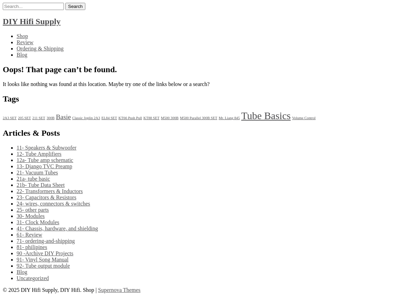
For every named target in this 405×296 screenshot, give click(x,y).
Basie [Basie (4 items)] (63, 117)
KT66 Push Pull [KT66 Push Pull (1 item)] (130, 118)
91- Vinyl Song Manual (42, 259)
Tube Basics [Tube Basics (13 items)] (266, 115)
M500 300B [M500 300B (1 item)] (169, 118)
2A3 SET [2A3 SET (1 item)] (10, 118)
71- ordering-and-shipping (46, 241)
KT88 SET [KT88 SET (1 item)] (151, 118)
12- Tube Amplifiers (39, 154)
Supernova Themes (119, 290)
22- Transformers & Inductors (50, 191)
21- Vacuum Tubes (37, 172)
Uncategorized (33, 278)
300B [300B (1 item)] (51, 118)
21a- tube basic (33, 179)
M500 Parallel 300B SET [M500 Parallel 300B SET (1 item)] (198, 118)
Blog (22, 55)
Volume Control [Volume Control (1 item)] (303, 118)
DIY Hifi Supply (31, 21)
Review (25, 42)
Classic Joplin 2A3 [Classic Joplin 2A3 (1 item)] (86, 118)
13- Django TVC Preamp (44, 166)
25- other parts (33, 210)
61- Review (29, 235)
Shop (22, 36)
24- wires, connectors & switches (53, 204)
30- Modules (31, 216)
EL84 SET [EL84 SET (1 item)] (109, 118)
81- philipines (32, 247)
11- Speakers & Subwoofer (46, 148)
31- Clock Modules (38, 222)
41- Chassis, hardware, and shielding (57, 228)
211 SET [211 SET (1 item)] (38, 118)
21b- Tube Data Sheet (41, 185)
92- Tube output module (43, 266)
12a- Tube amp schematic (45, 160)
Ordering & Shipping (40, 48)
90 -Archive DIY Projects (45, 253)
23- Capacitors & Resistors (46, 197)
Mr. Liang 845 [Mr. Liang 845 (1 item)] (229, 118)
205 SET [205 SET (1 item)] (24, 118)
